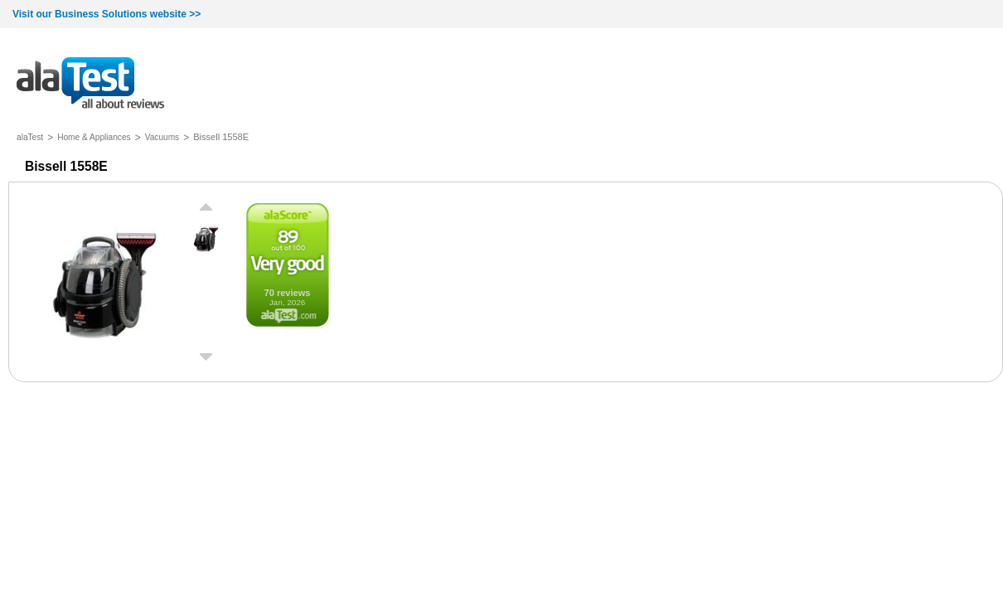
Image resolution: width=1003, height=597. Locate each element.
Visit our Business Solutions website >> (106, 14)
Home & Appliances (94, 137)
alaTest (30, 137)
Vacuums (162, 137)
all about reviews (90, 84)
